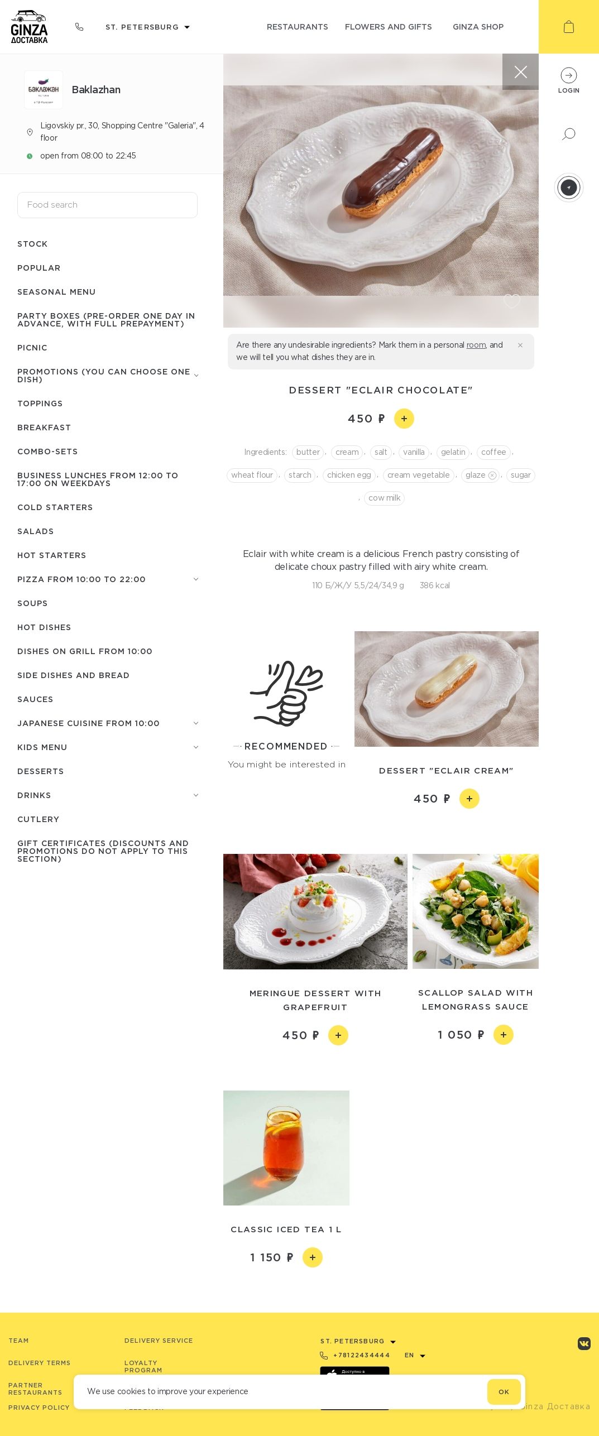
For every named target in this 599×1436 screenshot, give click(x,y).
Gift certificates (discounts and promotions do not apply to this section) (103, 851)
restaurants (297, 26)
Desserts (40, 771)
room (476, 344)
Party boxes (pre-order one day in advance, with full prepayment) (106, 319)
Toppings (40, 403)
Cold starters (55, 507)
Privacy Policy (39, 1407)
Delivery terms (39, 1363)
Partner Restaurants (35, 1389)
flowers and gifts (388, 26)
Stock (32, 243)
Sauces (35, 699)
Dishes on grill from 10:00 (84, 651)
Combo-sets (47, 451)
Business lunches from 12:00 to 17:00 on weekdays (98, 479)
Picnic (32, 347)
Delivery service (158, 1340)
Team (18, 1340)
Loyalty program (143, 1366)
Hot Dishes (44, 627)
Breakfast (44, 427)
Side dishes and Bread (73, 675)
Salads (35, 531)
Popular (39, 267)
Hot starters (52, 555)
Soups (32, 603)
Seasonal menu (56, 291)
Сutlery (38, 819)
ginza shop (478, 26)
